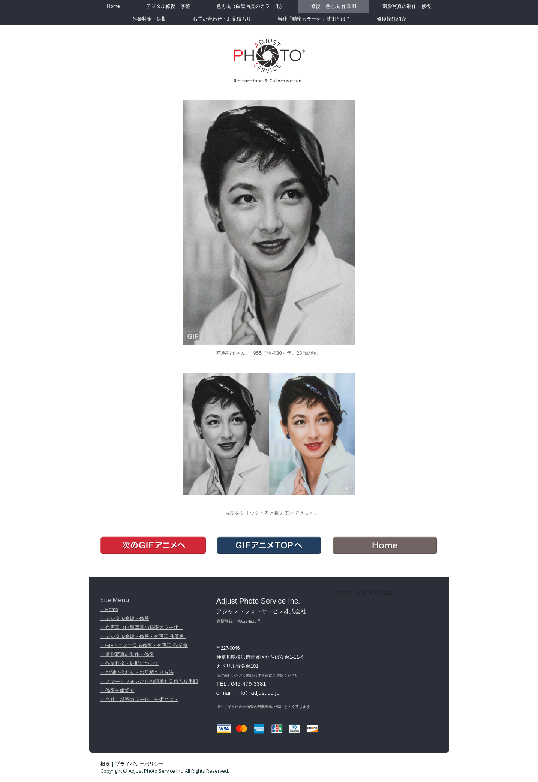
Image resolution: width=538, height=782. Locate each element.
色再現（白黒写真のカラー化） (250, 6)
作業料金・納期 (149, 19)
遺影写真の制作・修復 (406, 6)
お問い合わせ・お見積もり (222, 19)
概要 (105, 763)
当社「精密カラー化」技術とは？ (314, 19)
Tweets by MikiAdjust (362, 592)
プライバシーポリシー (139, 763)
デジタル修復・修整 (168, 6)
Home (113, 6)
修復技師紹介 (391, 19)
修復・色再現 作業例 (333, 6)
